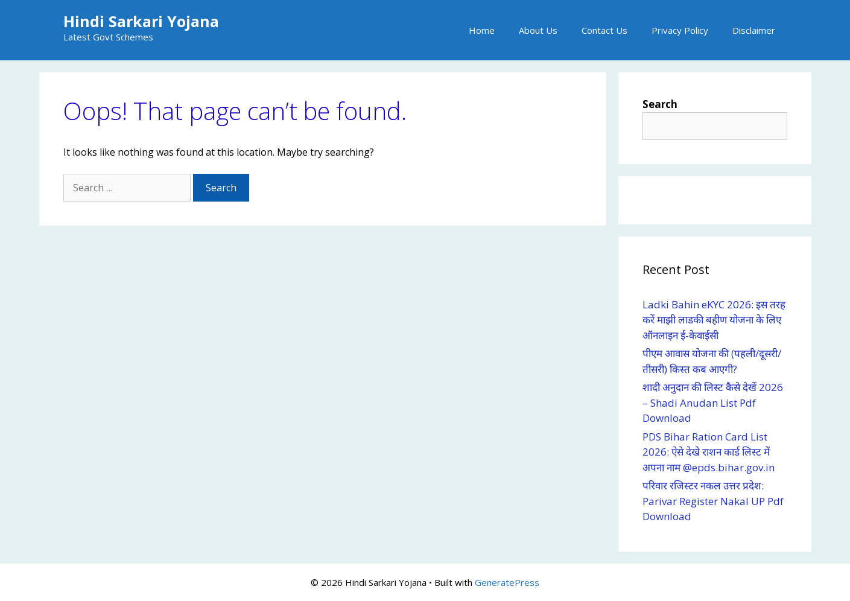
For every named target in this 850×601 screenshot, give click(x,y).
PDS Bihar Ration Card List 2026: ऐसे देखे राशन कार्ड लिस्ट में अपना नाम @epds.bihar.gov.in (709, 452)
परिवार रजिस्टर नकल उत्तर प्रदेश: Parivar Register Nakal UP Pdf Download (713, 501)
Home (482, 30)
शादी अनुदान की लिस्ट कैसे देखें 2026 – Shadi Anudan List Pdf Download (712, 402)
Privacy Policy (680, 30)
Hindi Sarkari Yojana (141, 21)
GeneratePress (507, 582)
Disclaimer (753, 30)
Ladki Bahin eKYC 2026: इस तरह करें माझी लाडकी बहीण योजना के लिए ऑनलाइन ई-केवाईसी (713, 319)
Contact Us (604, 30)
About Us (538, 30)
